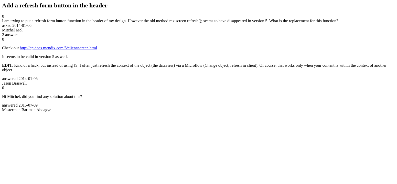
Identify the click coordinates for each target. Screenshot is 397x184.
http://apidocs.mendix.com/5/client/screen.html (58, 48)
